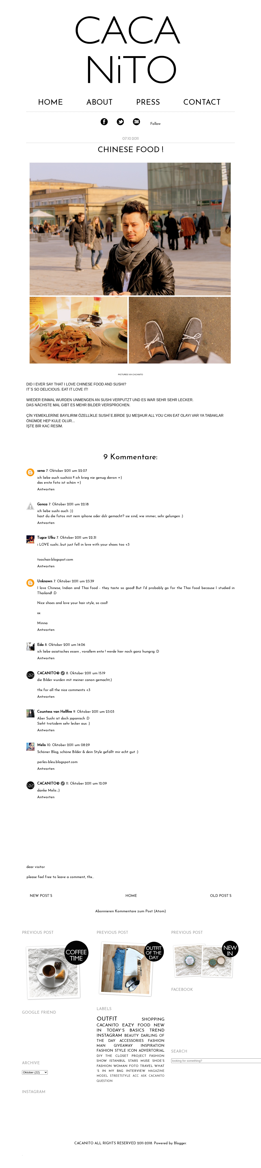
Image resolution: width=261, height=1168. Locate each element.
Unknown (44, 581)
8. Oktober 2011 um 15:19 (85, 673)
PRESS (148, 103)
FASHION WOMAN (112, 1066)
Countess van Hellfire (54, 712)
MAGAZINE (156, 1071)
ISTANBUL (117, 1061)
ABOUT (99, 103)
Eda (40, 645)
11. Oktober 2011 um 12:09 (86, 783)
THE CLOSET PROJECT (125, 1056)
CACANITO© (48, 673)
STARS (133, 1061)
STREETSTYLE (120, 1075)
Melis (41, 745)
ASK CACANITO (152, 1075)
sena (41, 471)
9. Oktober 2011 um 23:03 (93, 712)
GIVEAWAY (123, 1046)
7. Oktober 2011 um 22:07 (66, 471)
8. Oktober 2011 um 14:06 (65, 645)
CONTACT (202, 103)
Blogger (180, 1143)
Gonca (42, 504)
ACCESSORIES (131, 1041)
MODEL (102, 1075)
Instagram (136, 121)
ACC (136, 1075)
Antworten (45, 489)
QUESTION (104, 1081)
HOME (50, 103)
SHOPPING (153, 1019)
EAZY (128, 1025)
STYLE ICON (126, 1051)
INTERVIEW (135, 1071)
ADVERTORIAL (151, 1051)
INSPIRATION (152, 1046)
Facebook (104, 121)
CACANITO (108, 1025)
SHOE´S (158, 1061)
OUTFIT (107, 1019)
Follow (155, 124)
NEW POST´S (41, 896)
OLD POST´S (220, 896)
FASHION (105, 1051)
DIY (99, 1056)
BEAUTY (131, 1036)
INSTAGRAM (109, 1036)
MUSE (145, 1061)
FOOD (144, 1025)
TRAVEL (146, 1066)
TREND (156, 1030)
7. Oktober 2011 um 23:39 (74, 581)
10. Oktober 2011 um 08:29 (68, 745)
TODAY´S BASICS (126, 1030)
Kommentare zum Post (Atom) (140, 911)
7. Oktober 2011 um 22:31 (76, 538)
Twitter (120, 121)
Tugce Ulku (46, 538)
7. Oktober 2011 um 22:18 (69, 504)
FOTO (133, 1066)
